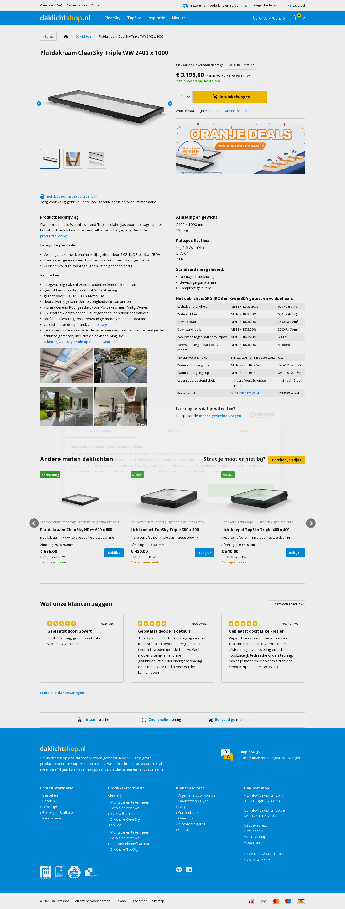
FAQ (60, 5)
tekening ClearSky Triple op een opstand (77, 341)
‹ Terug (48, 36)
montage (101, 324)
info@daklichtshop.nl (266, 795)
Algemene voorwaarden (92, 901)
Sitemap (158, 901)
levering (161, 719)
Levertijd (295, 5)
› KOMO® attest (122, 813)
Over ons (46, 5)
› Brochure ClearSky (124, 819)
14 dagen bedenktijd (262, 5)
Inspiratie (156, 17)
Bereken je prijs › (286, 459)
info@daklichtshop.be (267, 810)
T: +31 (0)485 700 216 (262, 801)
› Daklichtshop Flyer (192, 801)
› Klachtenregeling (191, 823)
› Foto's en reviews (124, 807)
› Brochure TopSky (123, 849)
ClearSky (112, 17)
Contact (96, 5)
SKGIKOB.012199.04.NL (247, 393)
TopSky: (114, 825)
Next (170, 103)
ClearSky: (115, 795)
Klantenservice (77, 5)
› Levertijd (48, 806)
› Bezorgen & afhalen (57, 812)
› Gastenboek (187, 812)
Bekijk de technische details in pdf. (72, 196)
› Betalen (47, 801)
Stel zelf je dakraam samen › (228, 111)
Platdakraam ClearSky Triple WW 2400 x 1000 (131, 36)
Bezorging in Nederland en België (211, 5)
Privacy (121, 901)
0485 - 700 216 (269, 18)
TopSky (134, 17)
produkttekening (53, 235)
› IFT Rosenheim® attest (128, 843)
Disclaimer (139, 901)
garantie (93, 719)
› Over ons (184, 818)
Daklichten (83, 36)
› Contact (183, 829)
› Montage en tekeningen (128, 802)
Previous (39, 103)
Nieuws (179, 17)
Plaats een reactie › (287, 604)
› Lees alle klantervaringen (62, 692)
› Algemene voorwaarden (197, 795)
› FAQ (180, 806)
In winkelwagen (235, 97)
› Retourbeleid (52, 818)
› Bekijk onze (269, 754)
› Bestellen (49, 795)
